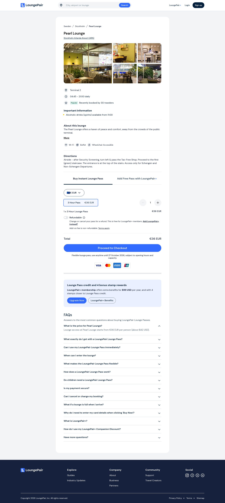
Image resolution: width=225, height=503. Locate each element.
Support (149, 475)
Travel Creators (153, 480)
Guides (71, 475)
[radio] (81, 202)
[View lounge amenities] (113, 145)
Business (114, 480)
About (112, 475)
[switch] (66, 217)
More (66, 137)
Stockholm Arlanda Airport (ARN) (79, 38)
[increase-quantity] (157, 202)
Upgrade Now (77, 300)
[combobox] (92, 5)
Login (187, 5)
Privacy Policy (175, 498)
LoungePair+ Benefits (102, 300)
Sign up (198, 5)
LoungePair (175, 5)
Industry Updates (76, 480)
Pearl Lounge (95, 26)
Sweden (67, 26)
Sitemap (200, 498)
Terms (189, 498)
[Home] (38, 5)
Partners (113, 485)
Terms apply (104, 228)
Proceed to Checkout (128, 248)
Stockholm (80, 26)
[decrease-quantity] (142, 202)
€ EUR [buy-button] (74, 192)
